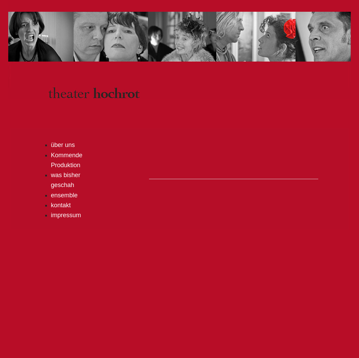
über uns (63, 144)
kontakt (61, 205)
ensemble (64, 195)
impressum (66, 215)
